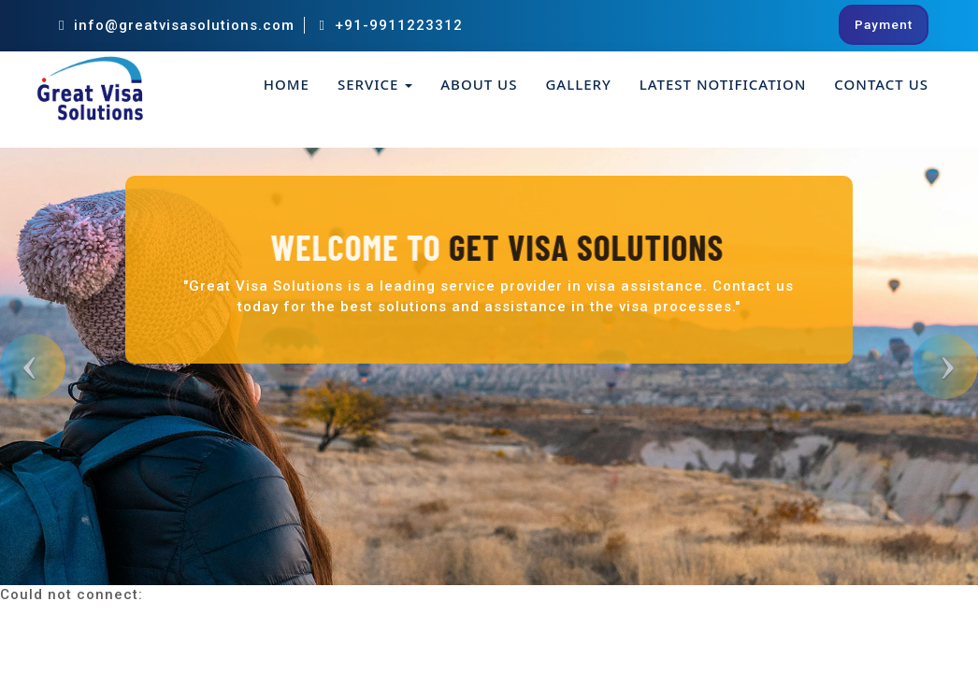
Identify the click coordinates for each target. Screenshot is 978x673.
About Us (478, 84)
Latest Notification (723, 84)
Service (375, 84)
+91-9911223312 (390, 25)
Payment (884, 24)
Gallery (578, 84)
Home (286, 84)
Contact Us (881, 84)
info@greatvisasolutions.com (177, 25)
